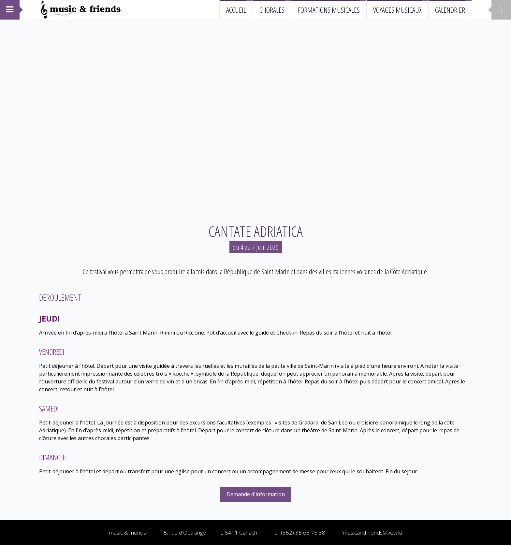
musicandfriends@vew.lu (372, 532)
